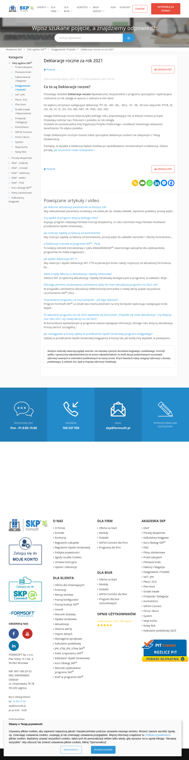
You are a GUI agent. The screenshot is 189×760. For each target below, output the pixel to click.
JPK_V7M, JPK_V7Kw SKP (70, 648)
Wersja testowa (64, 594)
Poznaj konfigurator (66, 599)
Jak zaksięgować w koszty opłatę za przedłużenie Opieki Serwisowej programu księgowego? (98, 334)
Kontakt (125, 7)
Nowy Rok (20, 151)
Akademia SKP (14, 49)
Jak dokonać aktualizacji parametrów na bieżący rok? (75, 207)
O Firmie (60, 528)
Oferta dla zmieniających (69, 585)
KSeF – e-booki (19, 168)
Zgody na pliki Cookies (68, 557)
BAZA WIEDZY (97, 9)
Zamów (140, 8)
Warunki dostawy (65, 614)
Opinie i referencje (66, 567)
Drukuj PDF (163, 69)
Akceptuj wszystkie (103, 749)
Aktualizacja (62, 624)
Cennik (59, 609)
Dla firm (53, 9)
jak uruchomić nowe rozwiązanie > (74, 150)
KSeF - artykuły (19, 163)
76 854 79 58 (18, 701)
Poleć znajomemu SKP (69, 653)
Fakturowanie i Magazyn (22, 79)
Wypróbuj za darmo (166, 8)
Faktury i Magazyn (154, 567)
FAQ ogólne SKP (36, 49)
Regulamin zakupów (67, 542)
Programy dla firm (110, 547)
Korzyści (82, 7)
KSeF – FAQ (17, 182)
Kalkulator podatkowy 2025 (159, 630)
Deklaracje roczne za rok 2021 (80, 60)
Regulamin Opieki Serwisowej (72, 547)
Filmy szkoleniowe (21, 192)
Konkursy (60, 537)
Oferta (41, 7)
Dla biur (66, 9)
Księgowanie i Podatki (63, 49)
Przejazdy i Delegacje (21, 120)
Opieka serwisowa (66, 619)
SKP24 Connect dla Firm (113, 542)
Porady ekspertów (21, 158)
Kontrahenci (22, 127)
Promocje (60, 590)
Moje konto (21, 147)
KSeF (146, 528)
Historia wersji (63, 629)
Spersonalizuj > (71, 749)
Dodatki (104, 537)
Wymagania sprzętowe (68, 638)
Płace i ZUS (21, 99)
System (19, 142)
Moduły (103, 533)
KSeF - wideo (18, 177)
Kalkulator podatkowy (68, 643)
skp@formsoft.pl (17, 705)
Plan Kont (20, 104)
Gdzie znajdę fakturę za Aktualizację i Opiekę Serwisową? (78, 274)
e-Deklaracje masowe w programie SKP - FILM (72, 243)
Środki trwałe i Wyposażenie (23, 111)
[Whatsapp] (149, 183)
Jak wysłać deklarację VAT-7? (61, 259)
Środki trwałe (151, 591)
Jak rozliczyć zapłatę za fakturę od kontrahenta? (72, 233)
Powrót (49, 69)
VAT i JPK (20, 94)
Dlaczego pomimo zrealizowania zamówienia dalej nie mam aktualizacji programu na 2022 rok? (101, 284)
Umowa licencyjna (66, 562)
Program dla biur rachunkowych (109, 601)
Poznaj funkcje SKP (67, 604)
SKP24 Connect (23, 132)
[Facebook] (171, 183)
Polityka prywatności (67, 552)
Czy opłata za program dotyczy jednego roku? (71, 218)
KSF (113, 7)
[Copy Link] (135, 183)
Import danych (63, 634)
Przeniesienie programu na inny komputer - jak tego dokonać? (81, 300)
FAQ (145, 547)
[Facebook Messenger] (164, 183)
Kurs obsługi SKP (21, 187)
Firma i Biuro (22, 137)
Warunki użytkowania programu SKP (68, 670)
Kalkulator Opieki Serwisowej (72, 658)
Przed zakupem (23, 67)
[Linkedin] (157, 183)
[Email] (142, 183)
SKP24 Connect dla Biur (113, 594)
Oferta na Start (108, 528)
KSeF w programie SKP (69, 677)
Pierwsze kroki (23, 72)
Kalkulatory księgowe (156, 537)
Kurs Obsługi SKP (66, 663)
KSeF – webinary (20, 173)
